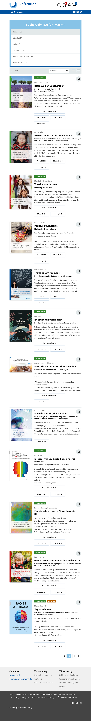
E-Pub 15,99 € (41, 214)
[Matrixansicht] (78, 70)
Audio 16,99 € (41, 124)
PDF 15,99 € (58, 214)
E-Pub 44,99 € (41, 494)
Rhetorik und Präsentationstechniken (55, 366)
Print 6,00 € (42, 296)
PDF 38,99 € (58, 543)
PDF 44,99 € (42, 402)
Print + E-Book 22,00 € (49, 343)
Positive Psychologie (46, 225)
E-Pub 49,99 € (57, 255)
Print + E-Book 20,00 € (49, 111)
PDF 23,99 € (42, 167)
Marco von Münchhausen (44, 363)
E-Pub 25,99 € (57, 296)
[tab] (45, 32)
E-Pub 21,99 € (41, 349)
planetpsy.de (15, 675)
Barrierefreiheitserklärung (43, 697)
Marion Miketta (40, 269)
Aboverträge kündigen (19, 697)
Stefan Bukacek (40, 606)
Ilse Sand (37, 316)
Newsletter (17, 12)
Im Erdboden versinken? (48, 319)
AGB (12, 694)
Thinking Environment (47, 272)
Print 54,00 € (41, 442)
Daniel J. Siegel (40, 410)
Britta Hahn (38, 132)
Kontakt (46, 694)
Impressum (35, 694)
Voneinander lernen (45, 184)
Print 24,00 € (41, 161)
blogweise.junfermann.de (21, 679)
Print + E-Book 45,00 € (49, 395)
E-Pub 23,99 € (57, 161)
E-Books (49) (17, 38)
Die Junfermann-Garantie (64, 694)
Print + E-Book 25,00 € (49, 640)
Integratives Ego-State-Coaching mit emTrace (54, 460)
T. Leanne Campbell (54, 508)
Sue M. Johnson (40, 508)
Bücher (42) (17, 32)
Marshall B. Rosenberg (43, 181)
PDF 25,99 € (42, 302)
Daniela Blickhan (40, 222)
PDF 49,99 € (42, 261)
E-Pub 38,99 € (41, 543)
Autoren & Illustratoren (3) (23, 56)
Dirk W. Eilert (39, 455)
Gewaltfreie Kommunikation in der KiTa (57, 560)
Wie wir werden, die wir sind (50, 413)
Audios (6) (16, 44)
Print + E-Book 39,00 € (49, 537)
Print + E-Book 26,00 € (49, 586)
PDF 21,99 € (58, 349)
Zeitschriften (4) (19, 50)
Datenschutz (22, 694)
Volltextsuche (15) (20, 63)
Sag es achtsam (43, 609)
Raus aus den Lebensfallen (49, 85)
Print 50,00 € (41, 255)
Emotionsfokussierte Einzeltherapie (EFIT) (54, 512)
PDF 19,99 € (58, 117)
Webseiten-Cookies (67, 697)
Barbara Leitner (40, 557)
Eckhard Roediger (41, 82)
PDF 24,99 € (58, 646)
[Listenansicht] (73, 70)
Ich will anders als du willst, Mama (53, 135)
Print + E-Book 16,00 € (49, 208)
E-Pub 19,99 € (41, 117)
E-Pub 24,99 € (41, 646)
